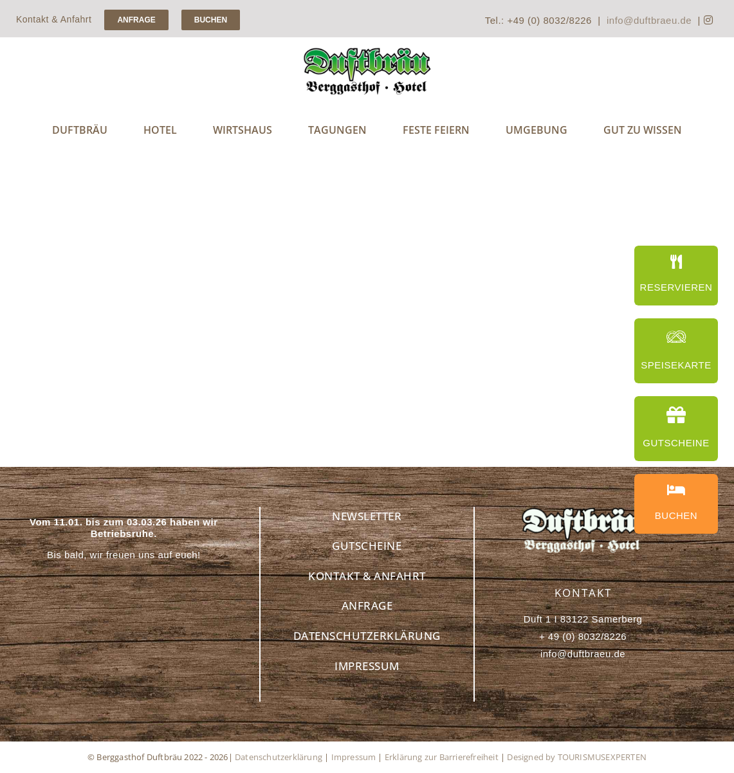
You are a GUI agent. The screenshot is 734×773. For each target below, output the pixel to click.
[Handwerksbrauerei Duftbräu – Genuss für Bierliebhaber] (367, 51)
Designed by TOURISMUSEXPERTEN (577, 757)
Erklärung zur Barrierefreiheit (442, 757)
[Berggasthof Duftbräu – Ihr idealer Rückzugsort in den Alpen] (583, 511)
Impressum (353, 757)
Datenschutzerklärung (278, 757)
